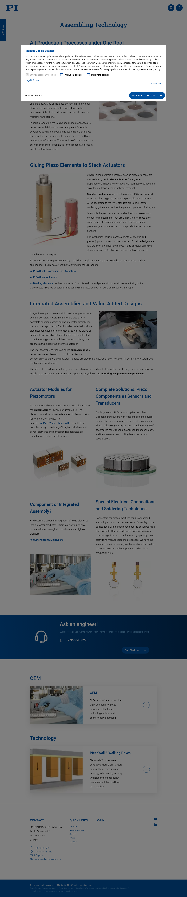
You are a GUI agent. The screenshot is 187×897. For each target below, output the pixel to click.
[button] (147, 95)
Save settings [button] (33, 95)
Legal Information (34, 80)
